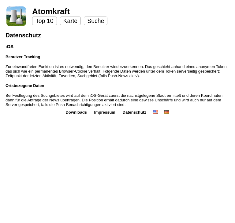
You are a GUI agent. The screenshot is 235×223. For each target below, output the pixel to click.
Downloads (77, 112)
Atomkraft (51, 11)
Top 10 (44, 20)
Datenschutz (135, 112)
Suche (95, 20)
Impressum (105, 112)
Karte (70, 20)
